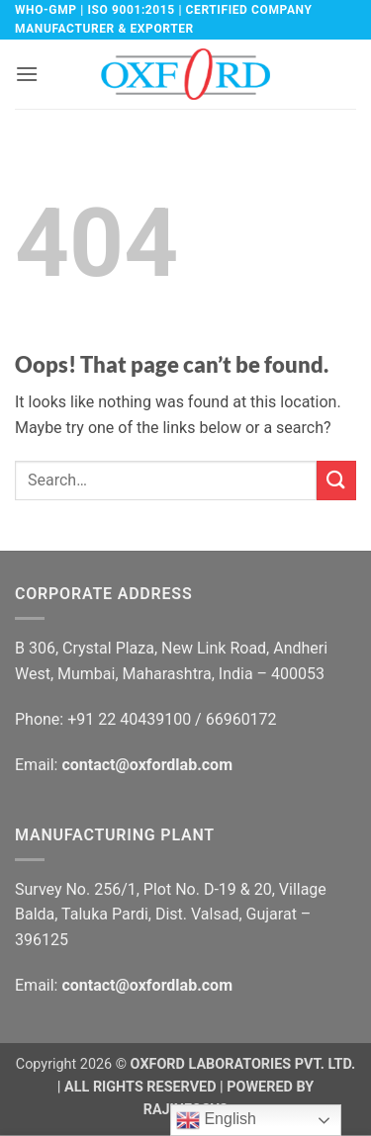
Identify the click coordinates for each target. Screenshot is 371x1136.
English (216, 1120)
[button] (27, 73)
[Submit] (336, 480)
